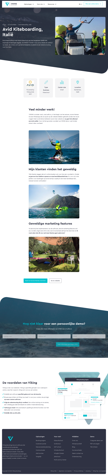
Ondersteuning (76, 457)
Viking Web (53, 471)
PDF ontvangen (95, 444)
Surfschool (57, 444)
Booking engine (41, 440)
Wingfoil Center (59, 453)
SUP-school (57, 447)
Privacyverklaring (78, 471)
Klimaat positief (77, 444)
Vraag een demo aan (96, 440)
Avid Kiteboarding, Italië (24, 24)
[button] (80, 4)
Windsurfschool (59, 450)
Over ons (75, 440)
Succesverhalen (12, 24)
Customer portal (41, 444)
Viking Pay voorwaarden (99, 471)
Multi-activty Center (60, 460)
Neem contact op (77, 453)
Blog (73, 447)
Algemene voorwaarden (65, 471)
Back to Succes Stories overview (35, 281)
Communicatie (40, 450)
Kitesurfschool (58, 440)
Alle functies (39, 453)
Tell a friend (93, 447)
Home (4, 24)
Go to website (55, 281)
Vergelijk (38, 457)
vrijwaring (88, 471)
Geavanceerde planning (43, 447)
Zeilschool (57, 457)
